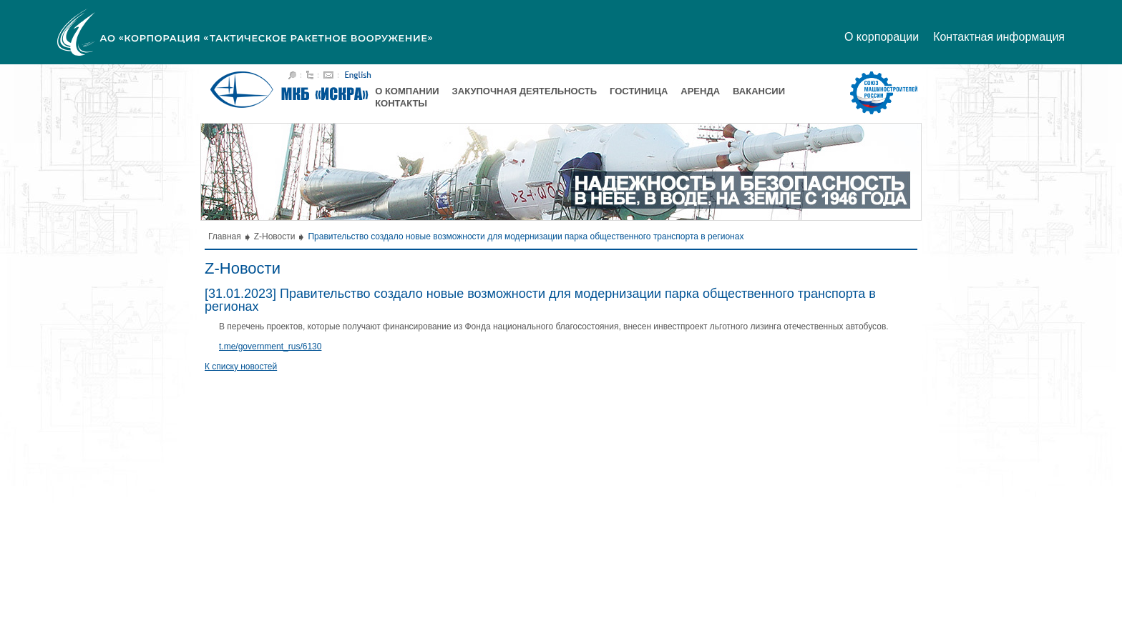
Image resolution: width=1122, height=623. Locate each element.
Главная (224, 236)
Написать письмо (328, 75)
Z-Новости (275, 236)
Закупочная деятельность (524, 91)
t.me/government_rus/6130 (270, 347)
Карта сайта (309, 75)
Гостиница (639, 91)
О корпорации (881, 37)
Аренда (700, 91)
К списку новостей (241, 367)
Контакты (401, 103)
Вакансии (759, 91)
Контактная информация (999, 37)
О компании (407, 91)
